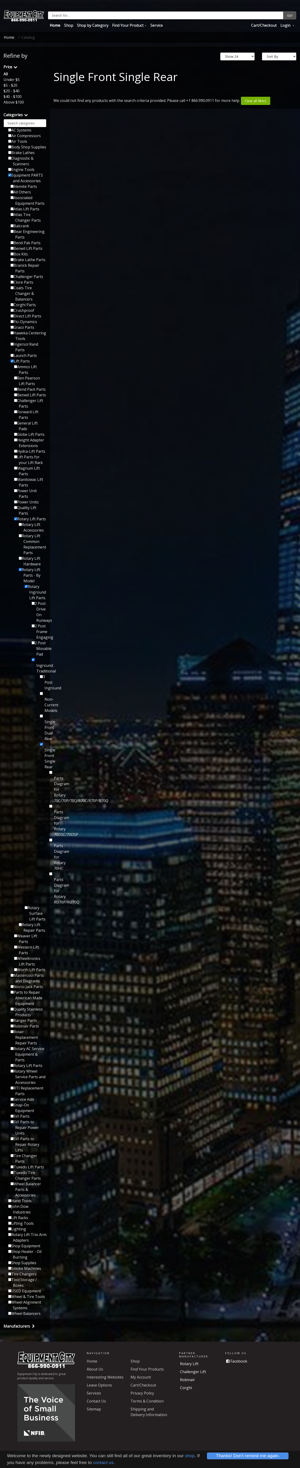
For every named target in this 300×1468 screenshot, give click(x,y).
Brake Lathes (21, 152)
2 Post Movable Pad (39, 648)
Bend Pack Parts (30, 389)
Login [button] (285, 25)
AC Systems (19, 130)
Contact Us (96, 1401)
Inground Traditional (39, 666)
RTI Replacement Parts (27, 1091)
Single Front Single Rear (43, 756)
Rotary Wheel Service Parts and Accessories (28, 1077)
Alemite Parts (24, 186)
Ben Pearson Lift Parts (27, 380)
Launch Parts (24, 355)
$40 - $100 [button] (13, 96)
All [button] (6, 74)
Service (156, 25)
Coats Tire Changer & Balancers (22, 293)
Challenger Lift (193, 1371)
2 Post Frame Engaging (39, 631)
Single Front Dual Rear (43, 728)
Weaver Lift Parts (25, 938)
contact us (103, 1462)
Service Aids (22, 1099)
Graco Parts (22, 327)
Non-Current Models (43, 702)
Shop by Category (92, 25)
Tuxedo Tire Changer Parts (26, 1175)
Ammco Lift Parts (25, 369)
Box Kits (19, 254)
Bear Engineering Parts (28, 234)
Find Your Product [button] (127, 25)
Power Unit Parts (25, 493)
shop (190, 1455)
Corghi (186, 1387)
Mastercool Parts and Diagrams (27, 978)
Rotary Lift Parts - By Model (30, 575)
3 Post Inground (43, 682)
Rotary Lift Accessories (31, 527)
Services (94, 1393)
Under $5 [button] (12, 79)
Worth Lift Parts (29, 969)
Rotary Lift (189, 1363)
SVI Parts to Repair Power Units (25, 1127)
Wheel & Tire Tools (26, 1296)
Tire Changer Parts (24, 1158)
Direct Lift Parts (26, 316)
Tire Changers (22, 1274)
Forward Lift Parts (26, 414)
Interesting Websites (105, 1377)
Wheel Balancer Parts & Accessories (26, 1189)
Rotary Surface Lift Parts (35, 913)
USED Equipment (24, 1291)
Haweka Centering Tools (28, 335)
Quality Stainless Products (27, 1012)
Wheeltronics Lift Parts (27, 961)
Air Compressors (24, 135)
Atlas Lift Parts (25, 209)
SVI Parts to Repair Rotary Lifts (25, 1144)
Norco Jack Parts (27, 986)
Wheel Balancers (24, 1313)
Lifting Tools (21, 1223)
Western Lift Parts (26, 950)
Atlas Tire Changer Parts (26, 217)
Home (55, 25)
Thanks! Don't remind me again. (248, 1455)
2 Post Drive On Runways (39, 612)
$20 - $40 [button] (11, 90)
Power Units (26, 502)
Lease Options (99, 1385)
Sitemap (94, 1409)
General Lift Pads (26, 426)
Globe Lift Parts (29, 434)
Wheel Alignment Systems (24, 1305)
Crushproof (22, 310)
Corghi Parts (23, 304)
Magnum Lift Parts (27, 471)
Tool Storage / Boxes (22, 1282)
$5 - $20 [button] (10, 85)
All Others (21, 192)
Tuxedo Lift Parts (27, 1167)
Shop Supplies (22, 1262)
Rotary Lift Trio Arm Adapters (27, 1237)
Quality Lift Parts (25, 510)
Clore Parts (22, 282)
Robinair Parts (25, 1026)
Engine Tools (21, 169)
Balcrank (20, 225)
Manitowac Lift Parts (28, 482)
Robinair (187, 1379)
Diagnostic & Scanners (21, 161)
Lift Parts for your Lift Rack (28, 459)
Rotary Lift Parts (30, 519)
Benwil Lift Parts (26, 248)
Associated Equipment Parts (28, 200)
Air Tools (17, 141)
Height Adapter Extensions (29, 442)
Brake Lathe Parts (28, 259)
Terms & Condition (147, 1401)
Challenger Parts (27, 276)
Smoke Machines (24, 1268)
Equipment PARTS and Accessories (25, 178)
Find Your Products (147, 1369)
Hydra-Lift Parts (29, 451)
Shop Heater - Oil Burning (24, 1254)
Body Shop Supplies (27, 147)
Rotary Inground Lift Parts (35, 592)
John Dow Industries (19, 1209)
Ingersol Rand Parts (24, 347)
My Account (141, 1377)
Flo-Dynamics (24, 321)
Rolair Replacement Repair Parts (24, 1037)
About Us (95, 1369)
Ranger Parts (24, 1020)
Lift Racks (18, 1217)
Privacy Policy (142, 1393)
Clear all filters (255, 101)
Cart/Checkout (264, 25)
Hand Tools (20, 1200)
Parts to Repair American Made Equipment (26, 998)
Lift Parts (20, 361)
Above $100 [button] (14, 102)
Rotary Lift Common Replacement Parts (32, 544)
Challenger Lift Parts (28, 403)
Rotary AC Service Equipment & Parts (27, 1054)
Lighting (17, 1229)
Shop (68, 25)
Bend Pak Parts (26, 242)
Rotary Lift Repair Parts (32, 927)
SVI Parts (20, 1116)
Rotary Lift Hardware (30, 561)
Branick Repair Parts (25, 268)
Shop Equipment (24, 1245)
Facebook (236, 1361)
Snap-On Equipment (22, 1107)
